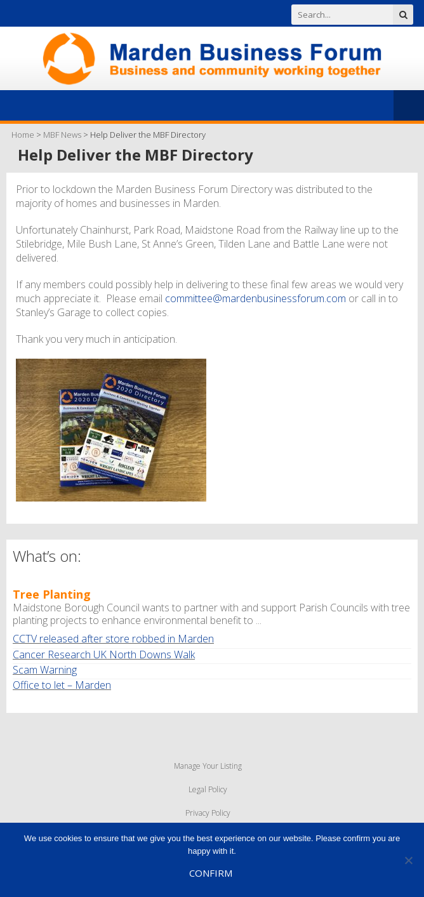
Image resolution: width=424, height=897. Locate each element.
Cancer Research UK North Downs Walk (104, 654)
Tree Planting (52, 594)
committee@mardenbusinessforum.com (255, 298)
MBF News (62, 134)
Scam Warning (45, 670)
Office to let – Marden (62, 685)
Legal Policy (208, 789)
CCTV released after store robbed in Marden (113, 639)
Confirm (210, 873)
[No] (408, 860)
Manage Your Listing (208, 766)
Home (22, 134)
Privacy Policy (207, 812)
